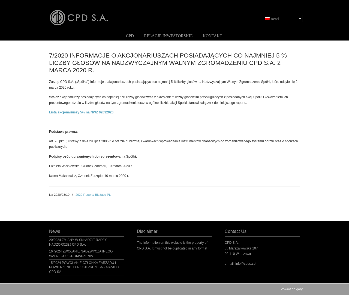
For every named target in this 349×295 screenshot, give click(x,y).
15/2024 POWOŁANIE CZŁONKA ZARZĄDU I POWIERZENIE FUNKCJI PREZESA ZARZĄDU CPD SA (84, 267)
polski (272, 18)
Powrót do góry (292, 289)
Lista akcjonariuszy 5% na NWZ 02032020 (81, 112)
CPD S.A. (85, 14)
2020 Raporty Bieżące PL (93, 194)
